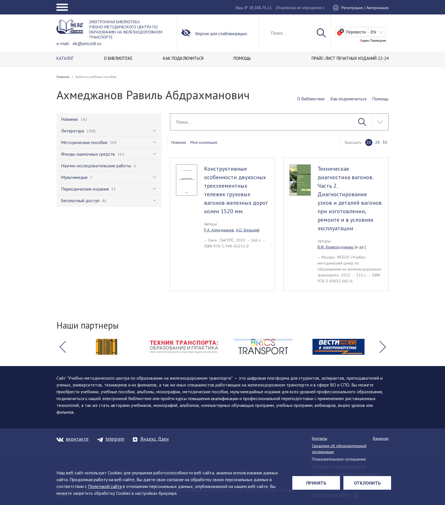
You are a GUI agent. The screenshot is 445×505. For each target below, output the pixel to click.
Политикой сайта (105, 486)
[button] (62, 347)
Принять (316, 483)
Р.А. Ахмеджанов (219, 230)
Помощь (380, 99)
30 (385, 142)
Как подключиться (348, 99)
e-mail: (63, 43)
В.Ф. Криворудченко (336, 247)
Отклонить (367, 483)
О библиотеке (311, 99)
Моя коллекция (203, 142)
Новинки (178, 142)
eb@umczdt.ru (87, 43)
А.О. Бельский (247, 230)
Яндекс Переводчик (373, 40)
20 (377, 142)
